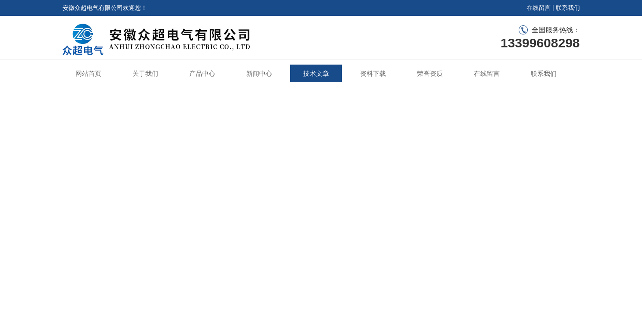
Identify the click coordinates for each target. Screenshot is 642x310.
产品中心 (202, 73)
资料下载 (373, 73)
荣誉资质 (430, 73)
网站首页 (88, 73)
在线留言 (538, 7)
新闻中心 (259, 73)
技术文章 (316, 73)
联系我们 (568, 7)
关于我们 (145, 73)
